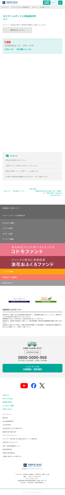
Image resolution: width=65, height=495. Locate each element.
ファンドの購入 (8, 271)
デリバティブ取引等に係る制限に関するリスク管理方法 (20, 439)
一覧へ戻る (32, 189)
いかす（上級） (8, 234)
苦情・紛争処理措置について (12, 446)
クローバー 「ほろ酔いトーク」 (18, 49)
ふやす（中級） (8, 228)
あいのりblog (7, 398)
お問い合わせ (7, 283)
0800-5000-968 (32, 357)
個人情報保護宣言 (8, 421)
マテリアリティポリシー (10, 435)
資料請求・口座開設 (9, 277)
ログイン (54, 2)
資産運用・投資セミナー (11, 208)
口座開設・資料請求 (32, 368)
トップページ (5, 7)
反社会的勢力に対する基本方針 (12, 428)
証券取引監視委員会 (9, 453)
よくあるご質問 (8, 405)
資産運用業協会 (7, 449)
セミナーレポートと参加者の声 (20, 7)
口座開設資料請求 (46, 2)
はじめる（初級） (8, 223)
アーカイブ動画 (8, 239)
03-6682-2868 (36, 476)
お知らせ (6, 395)
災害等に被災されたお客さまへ (12, 456)
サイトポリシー (7, 414)
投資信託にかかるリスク (10, 442)
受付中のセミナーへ (17, 30)
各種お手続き (7, 402)
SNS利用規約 (7, 425)
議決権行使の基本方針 (9, 432)
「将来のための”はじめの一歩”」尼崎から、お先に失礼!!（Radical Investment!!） (47, 193)
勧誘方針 (5, 418)
